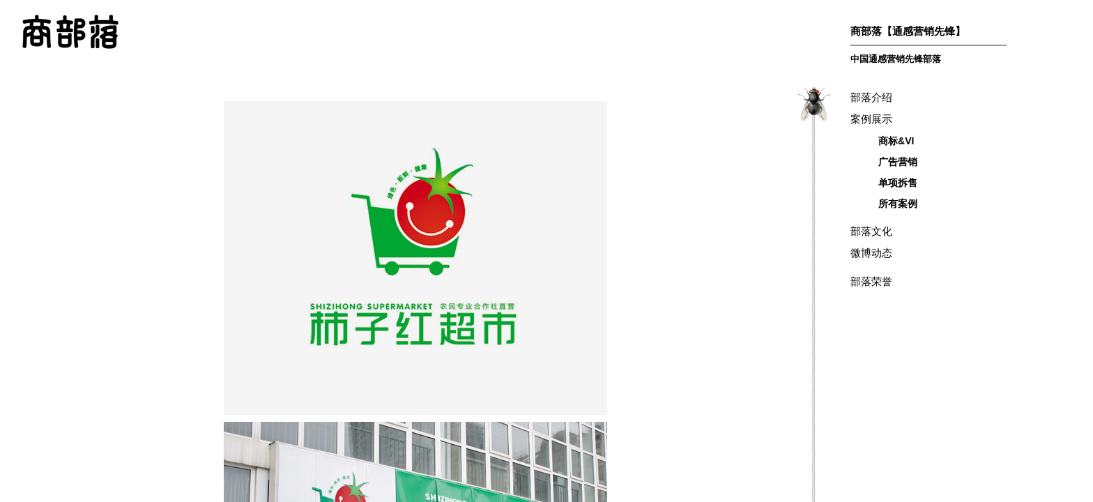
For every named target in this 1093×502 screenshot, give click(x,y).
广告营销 (897, 161)
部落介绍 (871, 97)
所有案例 (897, 203)
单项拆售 (897, 182)
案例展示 (871, 119)
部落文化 (871, 231)
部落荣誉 (871, 281)
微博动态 (871, 253)
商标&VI (896, 140)
